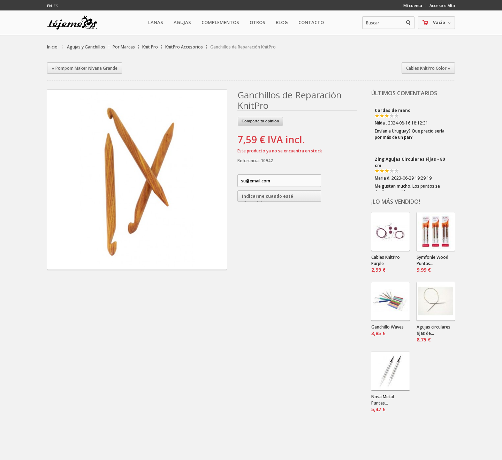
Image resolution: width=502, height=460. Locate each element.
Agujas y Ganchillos (86, 47)
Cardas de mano (393, 110)
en (49, 5)
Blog (282, 22)
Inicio (52, 47)
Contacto (311, 22)
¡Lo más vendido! (395, 201)
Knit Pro (150, 47)
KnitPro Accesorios (184, 47)
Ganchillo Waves (387, 330)
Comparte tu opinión (260, 121)
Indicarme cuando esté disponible (267, 197)
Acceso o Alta (442, 5)
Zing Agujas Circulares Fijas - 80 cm (410, 162)
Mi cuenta (412, 5)
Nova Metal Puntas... (382, 403)
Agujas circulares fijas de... (433, 333)
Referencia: (249, 161)
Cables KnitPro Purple (385, 263)
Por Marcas (124, 47)
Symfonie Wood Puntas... (432, 263)
